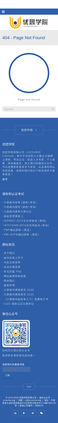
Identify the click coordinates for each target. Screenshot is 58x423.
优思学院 (29, 130)
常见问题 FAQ (13, 271)
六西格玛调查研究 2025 (19, 294)
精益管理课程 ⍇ (13, 216)
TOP (29, 386)
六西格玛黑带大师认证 (18, 211)
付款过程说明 (12, 262)
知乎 (5, 179)
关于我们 (9, 253)
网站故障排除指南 (15, 276)
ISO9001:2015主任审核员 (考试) (25, 220)
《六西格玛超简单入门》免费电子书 (26, 299)
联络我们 (9, 280)
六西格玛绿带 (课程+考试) (20, 202)
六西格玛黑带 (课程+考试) (20, 207)
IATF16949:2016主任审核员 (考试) (26, 225)
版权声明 (9, 285)
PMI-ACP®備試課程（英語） (22, 234)
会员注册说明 (12, 267)
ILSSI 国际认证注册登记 (19, 303)
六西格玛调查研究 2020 (19, 290)
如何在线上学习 (13, 257)
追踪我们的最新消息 (13, 364)
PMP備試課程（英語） (18, 230)
